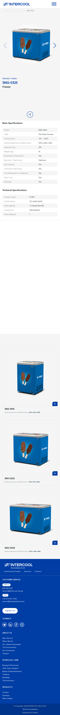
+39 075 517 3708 (9, 599)
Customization (8, 680)
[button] (54, 45)
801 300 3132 (7, 588)
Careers (5, 653)
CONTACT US (10, 611)
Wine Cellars (7, 698)
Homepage (6, 11)
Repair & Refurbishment (12, 671)
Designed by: (27, 712)
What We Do (7, 641)
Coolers (5, 692)
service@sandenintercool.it (13, 601)
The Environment (9, 647)
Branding (6, 677)
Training (5, 674)
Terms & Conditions (30, 709)
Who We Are (7, 638)
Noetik (35, 712)
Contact (38, 571)
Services (27, 571)
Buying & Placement (10, 665)
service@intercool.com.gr (12, 591)
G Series (22, 11)
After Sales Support (10, 668)
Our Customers (8, 650)
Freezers (15, 11)
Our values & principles (11, 644)
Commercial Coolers (12, 571)
